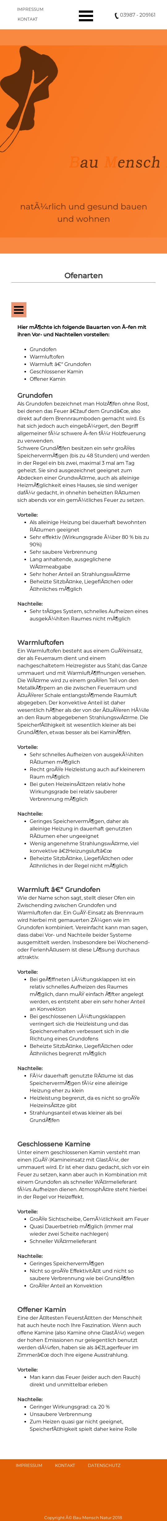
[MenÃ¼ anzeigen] (86, 16)
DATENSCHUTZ (104, 1465)
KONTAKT (28, 19)
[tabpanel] (83, 37)
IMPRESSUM (30, 9)
